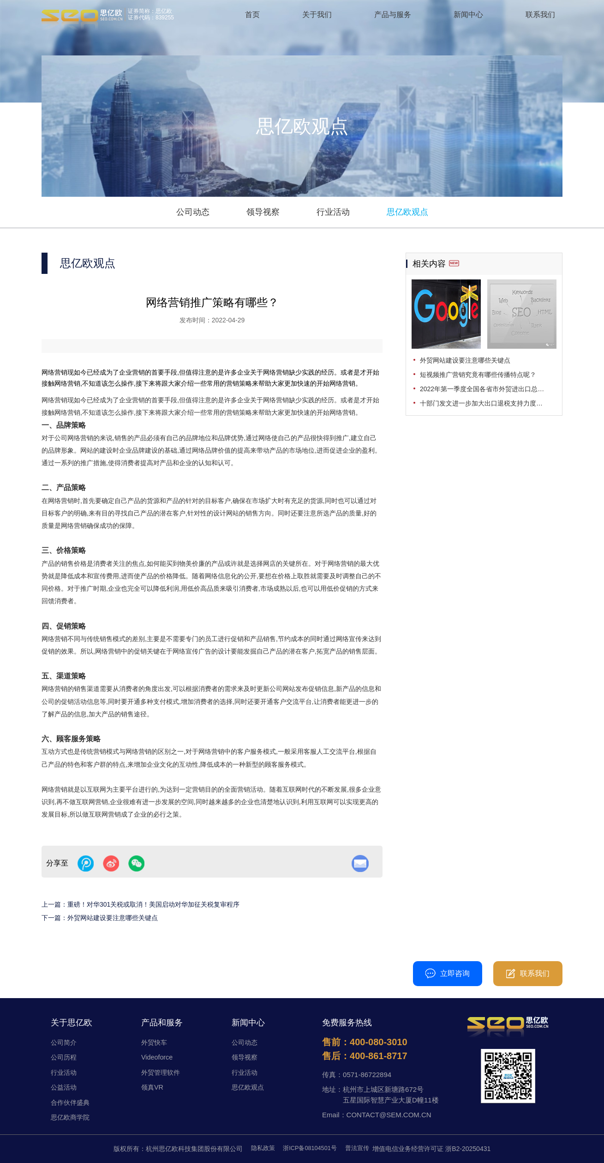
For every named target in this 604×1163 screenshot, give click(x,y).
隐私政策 (259, 1148)
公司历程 (64, 1057)
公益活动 (64, 1087)
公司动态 (192, 212)
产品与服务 (392, 18)
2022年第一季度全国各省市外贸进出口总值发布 (488, 389)
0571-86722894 (367, 1074)
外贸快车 (155, 1042)
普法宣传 (360, 1148)
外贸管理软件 (162, 1072)
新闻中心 (468, 18)
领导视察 (263, 212)
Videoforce (157, 1057)
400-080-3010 (226, 973)
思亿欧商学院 (71, 1117)
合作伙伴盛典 (71, 1102)
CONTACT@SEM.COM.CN (389, 1115)
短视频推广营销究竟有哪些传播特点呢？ (478, 374)
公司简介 (64, 1042)
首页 (252, 18)
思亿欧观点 (407, 212)
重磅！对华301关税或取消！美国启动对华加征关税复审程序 (153, 904)
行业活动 (333, 212)
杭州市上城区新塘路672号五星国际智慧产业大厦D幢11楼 (391, 1094)
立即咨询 (447, 973)
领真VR (153, 1087)
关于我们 (317, 18)
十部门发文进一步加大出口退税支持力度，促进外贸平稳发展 (488, 403)
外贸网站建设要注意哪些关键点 (112, 917)
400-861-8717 (378, 1056)
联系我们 (540, 18)
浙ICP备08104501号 (310, 1148)
